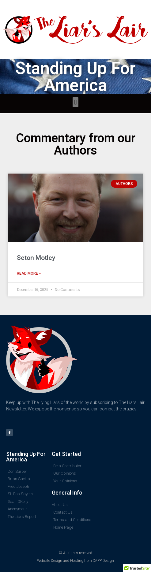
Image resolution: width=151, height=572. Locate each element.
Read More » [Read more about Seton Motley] (29, 273)
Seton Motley (36, 257)
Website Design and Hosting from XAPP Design (75, 560)
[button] (75, 102)
